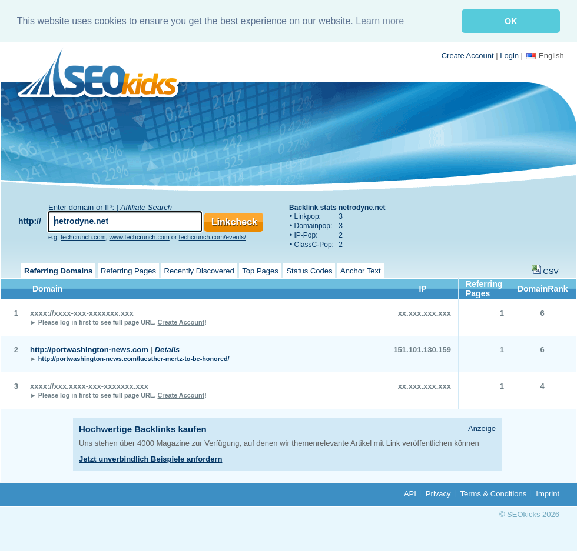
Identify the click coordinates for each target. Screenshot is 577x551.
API (410, 493)
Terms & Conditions (493, 493)
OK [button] (511, 21)
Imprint (547, 493)
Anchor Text (360, 270)
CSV (551, 271)
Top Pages (260, 270)
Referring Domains (58, 270)
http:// (29, 221)
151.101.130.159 (422, 349)
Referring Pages (128, 270)
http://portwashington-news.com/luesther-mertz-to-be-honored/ (134, 358)
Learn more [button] (380, 21)
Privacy (438, 493)
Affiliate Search (146, 207)
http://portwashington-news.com (89, 349)
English (545, 55)
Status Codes (309, 270)
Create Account (468, 55)
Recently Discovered (199, 270)
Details (167, 349)
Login (509, 55)
